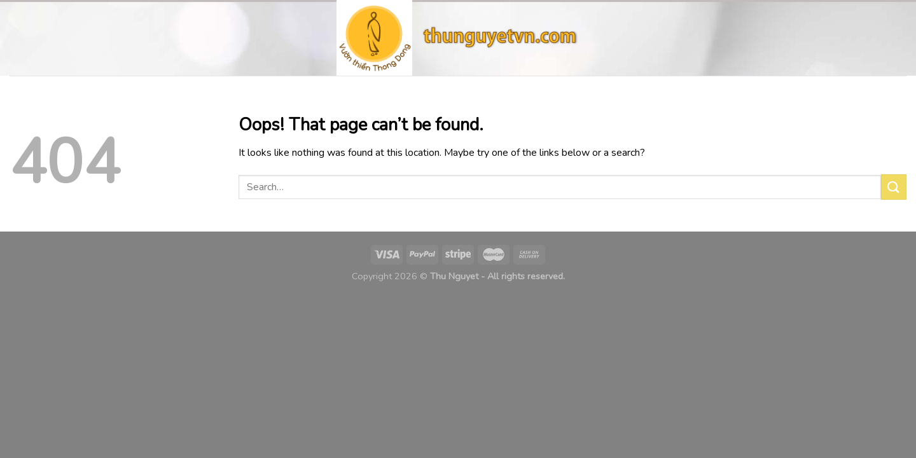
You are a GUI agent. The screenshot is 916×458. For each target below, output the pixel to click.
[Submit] (893, 186)
